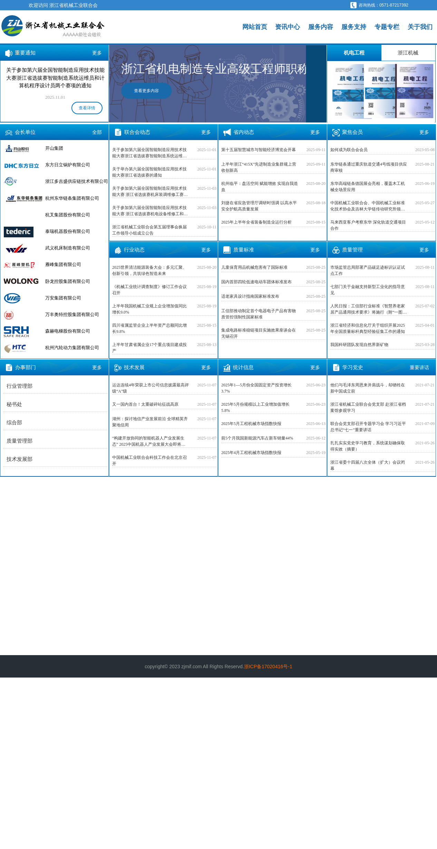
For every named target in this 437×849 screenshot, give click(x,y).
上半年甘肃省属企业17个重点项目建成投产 (149, 347)
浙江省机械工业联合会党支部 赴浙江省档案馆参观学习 (368, 407)
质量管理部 (19, 441)
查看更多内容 (167, 90)
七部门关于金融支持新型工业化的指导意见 (367, 289)
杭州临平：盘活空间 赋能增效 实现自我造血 (259, 186)
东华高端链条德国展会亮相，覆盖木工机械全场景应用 (367, 186)
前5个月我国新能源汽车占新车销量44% (257, 438)
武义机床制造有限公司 (67, 247)
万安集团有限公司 (63, 297)
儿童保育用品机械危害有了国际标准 (254, 267)
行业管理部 (19, 386)
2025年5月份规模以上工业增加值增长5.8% (255, 407)
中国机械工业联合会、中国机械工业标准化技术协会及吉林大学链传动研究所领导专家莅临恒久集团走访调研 (367, 206)
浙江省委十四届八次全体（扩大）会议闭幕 (367, 465)
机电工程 (354, 53)
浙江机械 (408, 53)
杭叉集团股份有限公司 (67, 214)
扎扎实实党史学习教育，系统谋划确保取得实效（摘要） (367, 446)
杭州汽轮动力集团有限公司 (72, 347)
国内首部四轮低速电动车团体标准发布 (256, 281)
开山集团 (54, 148)
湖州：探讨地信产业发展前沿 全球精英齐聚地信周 (150, 421)
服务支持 (353, 26)
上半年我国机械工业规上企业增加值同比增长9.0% (149, 309)
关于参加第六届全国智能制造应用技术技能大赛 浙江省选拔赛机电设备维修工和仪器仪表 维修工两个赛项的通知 (150, 211)
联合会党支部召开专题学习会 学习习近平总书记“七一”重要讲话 (368, 426)
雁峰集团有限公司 (63, 264)
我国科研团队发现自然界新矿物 (359, 344)
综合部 (14, 422)
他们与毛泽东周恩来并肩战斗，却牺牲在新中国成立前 (367, 388)
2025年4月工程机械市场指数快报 (251, 452)
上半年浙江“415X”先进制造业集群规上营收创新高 (258, 167)
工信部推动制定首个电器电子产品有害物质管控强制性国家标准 (258, 313)
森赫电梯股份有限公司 (67, 331)
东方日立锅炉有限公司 (67, 164)
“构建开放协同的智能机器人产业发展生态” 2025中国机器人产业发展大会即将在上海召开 (148, 441)
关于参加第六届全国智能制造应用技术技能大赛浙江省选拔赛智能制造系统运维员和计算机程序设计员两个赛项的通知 (149, 153)
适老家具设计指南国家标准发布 (250, 296)
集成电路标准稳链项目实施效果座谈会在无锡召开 (258, 333)
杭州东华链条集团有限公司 (72, 198)
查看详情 (87, 108)
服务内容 (320, 26)
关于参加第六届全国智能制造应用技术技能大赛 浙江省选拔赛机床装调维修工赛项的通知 (150, 192)
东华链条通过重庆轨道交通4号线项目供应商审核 (368, 167)
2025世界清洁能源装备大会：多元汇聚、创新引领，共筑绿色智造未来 (149, 270)
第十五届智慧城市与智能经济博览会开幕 (258, 149)
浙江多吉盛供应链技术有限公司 (76, 181)
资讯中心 (287, 26)
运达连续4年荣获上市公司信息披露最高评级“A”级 (150, 388)
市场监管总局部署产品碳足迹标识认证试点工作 (367, 270)
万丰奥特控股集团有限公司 (72, 314)
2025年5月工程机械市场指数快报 (251, 423)
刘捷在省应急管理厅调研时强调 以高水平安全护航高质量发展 (259, 205)
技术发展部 (19, 459)
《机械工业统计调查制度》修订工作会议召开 (149, 289)
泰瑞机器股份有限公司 (67, 231)
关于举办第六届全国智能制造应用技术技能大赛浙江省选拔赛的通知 (149, 172)
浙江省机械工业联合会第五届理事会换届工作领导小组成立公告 (149, 230)
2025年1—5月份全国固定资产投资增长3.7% (256, 388)
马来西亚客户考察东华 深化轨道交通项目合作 (368, 225)
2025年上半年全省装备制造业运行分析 (256, 222)
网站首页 (254, 26)
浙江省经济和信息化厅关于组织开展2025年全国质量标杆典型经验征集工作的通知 (367, 328)
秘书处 (14, 404)
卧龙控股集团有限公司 (67, 281)
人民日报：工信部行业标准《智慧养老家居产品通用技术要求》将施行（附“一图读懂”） (368, 309)
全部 (97, 132)
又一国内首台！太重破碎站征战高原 (145, 404)
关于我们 (420, 26)
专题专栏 (387, 26)
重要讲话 (419, 367)
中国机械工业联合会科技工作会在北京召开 (149, 460)
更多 (97, 53)
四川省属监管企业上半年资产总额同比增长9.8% (149, 328)
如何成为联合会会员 (349, 149)
